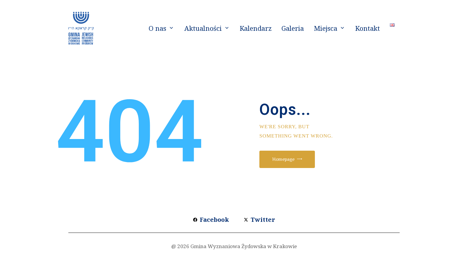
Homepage (288, 160)
